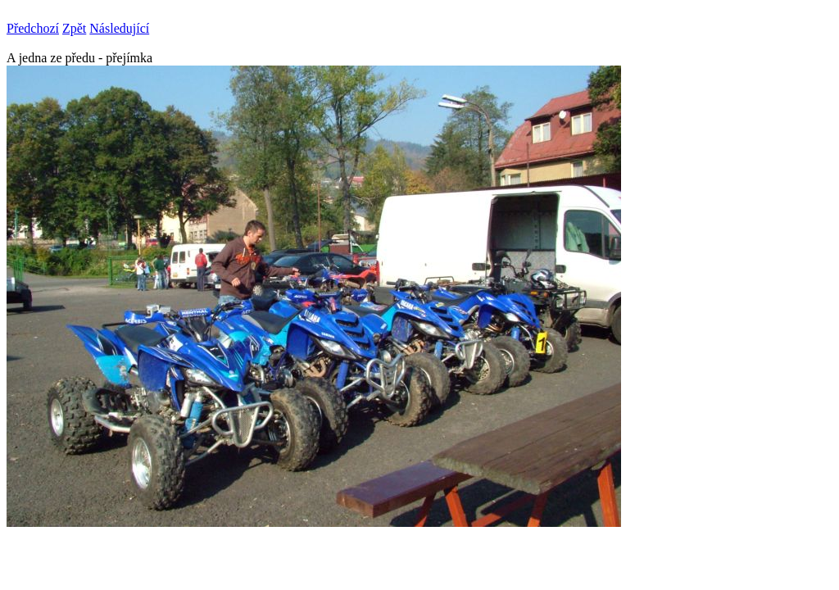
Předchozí (33, 28)
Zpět (74, 28)
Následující (119, 28)
